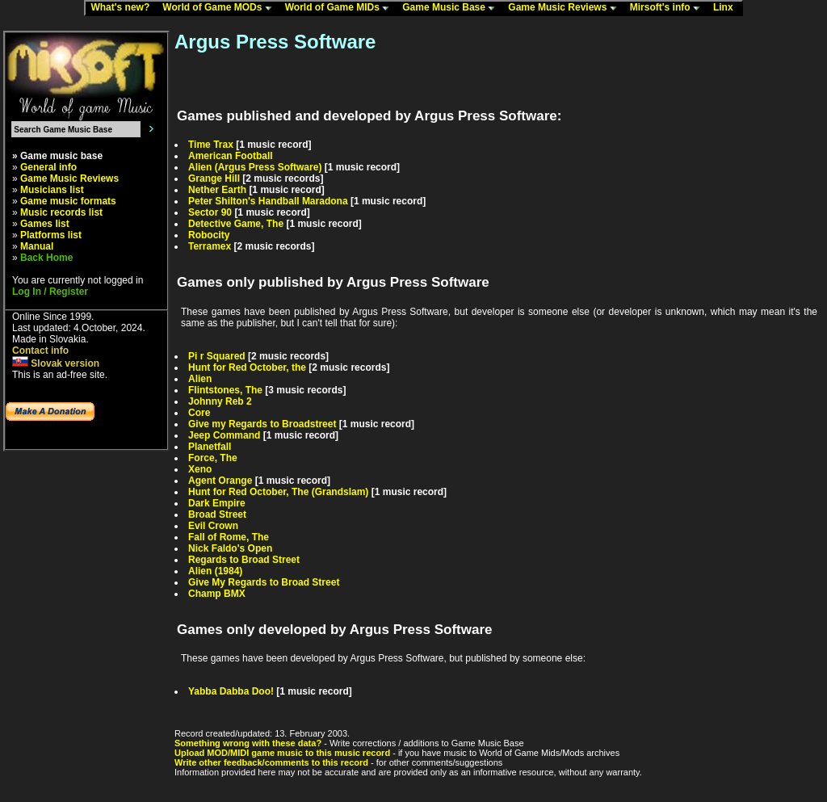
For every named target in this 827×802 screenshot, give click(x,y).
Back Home (46, 257)
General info (48, 167)
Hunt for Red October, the (247, 367)
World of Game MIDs (340, 8)
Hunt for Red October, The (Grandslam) (278, 492)
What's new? (123, 8)
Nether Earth (217, 189)
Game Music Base (452, 8)
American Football (230, 156)
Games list (44, 223)
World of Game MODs (220, 8)
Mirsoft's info (668, 8)
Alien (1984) (215, 571)
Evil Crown (213, 525)
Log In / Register (50, 291)
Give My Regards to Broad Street (263, 582)
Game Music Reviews (565, 8)
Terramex (209, 246)
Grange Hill (214, 178)
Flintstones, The (225, 390)
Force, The (212, 458)
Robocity (208, 235)
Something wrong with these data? (247, 743)
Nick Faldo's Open (230, 548)
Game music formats (68, 201)
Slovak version (55, 363)
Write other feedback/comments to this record (271, 762)
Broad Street (217, 514)
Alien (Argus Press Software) (254, 167)
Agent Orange (220, 480)
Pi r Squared (217, 356)
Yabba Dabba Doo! (231, 691)
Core (199, 412)
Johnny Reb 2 (220, 401)
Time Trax (210, 144)
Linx (726, 8)
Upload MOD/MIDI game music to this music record (282, 753)
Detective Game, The (235, 223)
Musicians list (52, 189)
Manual (36, 246)
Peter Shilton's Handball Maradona (268, 201)
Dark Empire (217, 503)
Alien (200, 378)
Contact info (40, 350)
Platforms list (51, 235)
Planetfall (209, 446)
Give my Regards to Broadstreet (262, 424)
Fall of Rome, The (228, 537)
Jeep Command (224, 435)
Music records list (61, 212)
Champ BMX (217, 593)
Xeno (200, 469)
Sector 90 (210, 212)
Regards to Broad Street (244, 559)
